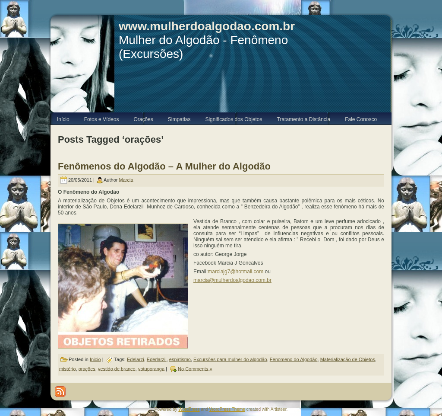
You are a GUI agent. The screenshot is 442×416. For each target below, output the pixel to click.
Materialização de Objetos (347, 359)
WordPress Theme (227, 409)
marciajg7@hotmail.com (235, 272)
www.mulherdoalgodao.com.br (207, 26)
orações (87, 368)
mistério (67, 368)
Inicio (95, 359)
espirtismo (180, 359)
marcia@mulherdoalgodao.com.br (232, 280)
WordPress (188, 409)
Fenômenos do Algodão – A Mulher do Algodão (164, 166)
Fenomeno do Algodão (294, 359)
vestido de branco (117, 368)
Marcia (126, 179)
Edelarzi (135, 359)
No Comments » (195, 368)
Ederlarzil (157, 359)
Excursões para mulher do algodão (230, 359)
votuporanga (151, 368)
